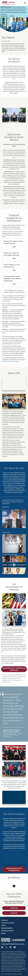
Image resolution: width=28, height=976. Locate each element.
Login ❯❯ (14, 913)
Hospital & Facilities (7, 930)
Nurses (3, 933)
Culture (3, 925)
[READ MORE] (4, 16)
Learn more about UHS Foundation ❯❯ (14, 869)
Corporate (4, 920)
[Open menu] (25, 2)
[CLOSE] (12, 16)
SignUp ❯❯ (14, 908)
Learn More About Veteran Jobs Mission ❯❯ (14, 669)
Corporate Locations (7, 923)
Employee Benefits (7, 928)
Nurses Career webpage (12, 361)
